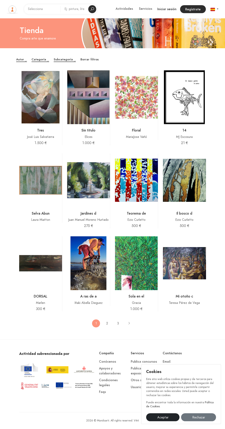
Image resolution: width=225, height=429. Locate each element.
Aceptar (163, 417)
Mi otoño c (184, 296)
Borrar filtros (89, 59)
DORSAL (40, 296)
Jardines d (88, 213)
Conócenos (107, 361)
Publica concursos (144, 361)
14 (184, 130)
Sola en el (136, 296)
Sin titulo (88, 130)
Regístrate (193, 9)
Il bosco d (184, 213)
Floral (136, 130)
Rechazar (198, 417)
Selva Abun (41, 213)
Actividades (124, 9)
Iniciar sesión (166, 9)
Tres (40, 130)
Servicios (145, 9)
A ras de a (88, 296)
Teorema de (136, 213)
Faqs (102, 392)
